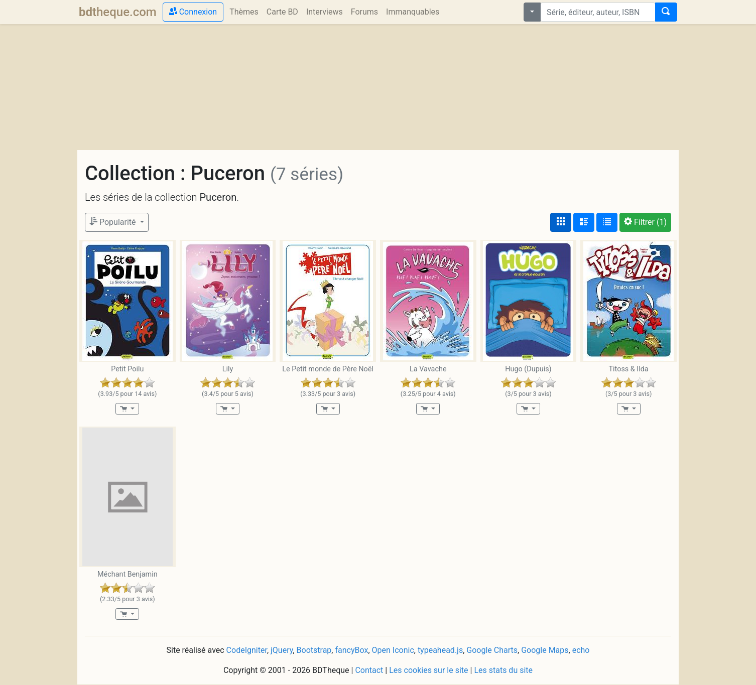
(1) (645, 222)
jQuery (282, 650)
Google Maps (544, 650)
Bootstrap (314, 650)
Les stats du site (503, 670)
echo (581, 650)
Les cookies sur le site (428, 670)
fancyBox (351, 650)
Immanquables (412, 12)
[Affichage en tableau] (606, 222)
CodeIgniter (246, 650)
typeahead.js (440, 650)
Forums (364, 12)
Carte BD (282, 12)
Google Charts (492, 650)
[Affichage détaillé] (583, 222)
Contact (369, 670)
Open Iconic (393, 650)
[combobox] (598, 12)
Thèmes (244, 12)
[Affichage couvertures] (560, 222)
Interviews (324, 12)
